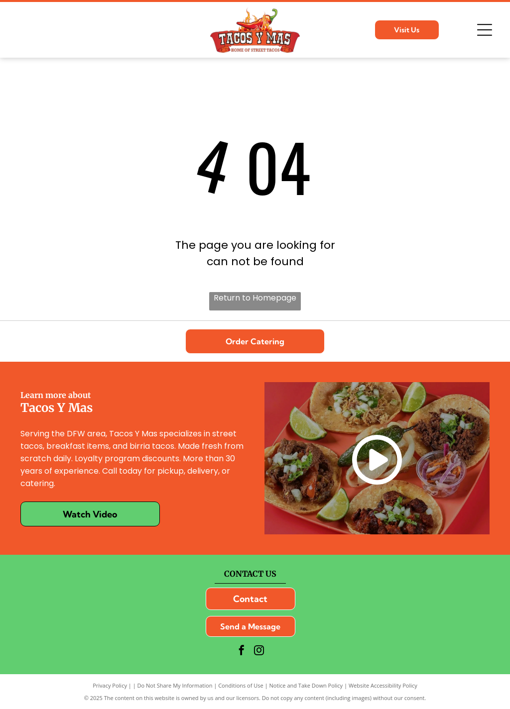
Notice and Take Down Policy (306, 685)
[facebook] (241, 651)
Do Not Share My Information (175, 685)
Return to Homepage (255, 298)
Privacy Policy (110, 685)
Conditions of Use (240, 685)
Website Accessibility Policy (383, 685)
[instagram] (259, 651)
